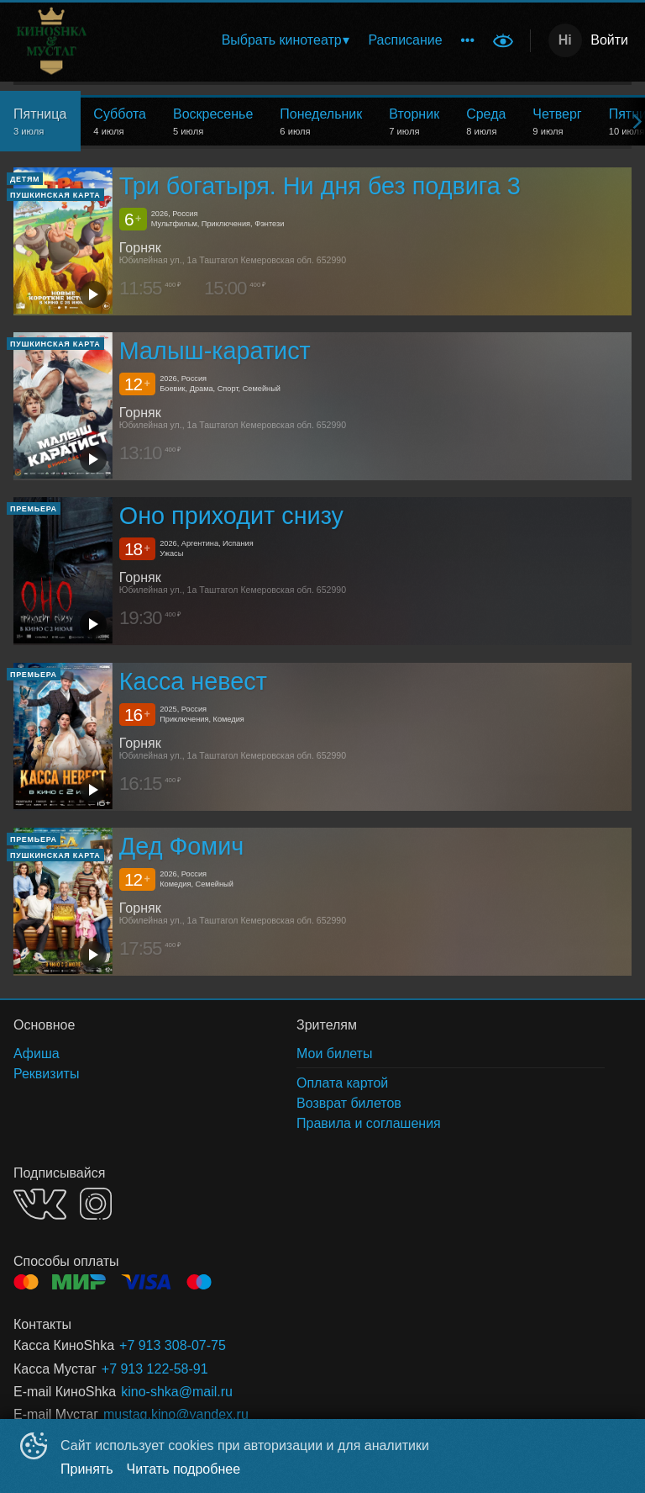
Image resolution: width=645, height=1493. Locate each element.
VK (39, 1204)
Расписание (405, 40)
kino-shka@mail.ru (177, 1391)
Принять (86, 1469)
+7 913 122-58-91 (155, 1369)
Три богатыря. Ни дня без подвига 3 (320, 185)
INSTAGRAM (96, 1204)
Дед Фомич (181, 846)
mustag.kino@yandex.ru (176, 1414)
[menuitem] (285, 40)
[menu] (325, 40)
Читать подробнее (184, 1469)
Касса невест (193, 681)
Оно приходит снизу (231, 516)
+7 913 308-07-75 (172, 1345)
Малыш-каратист (215, 350)
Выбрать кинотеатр (282, 40)
